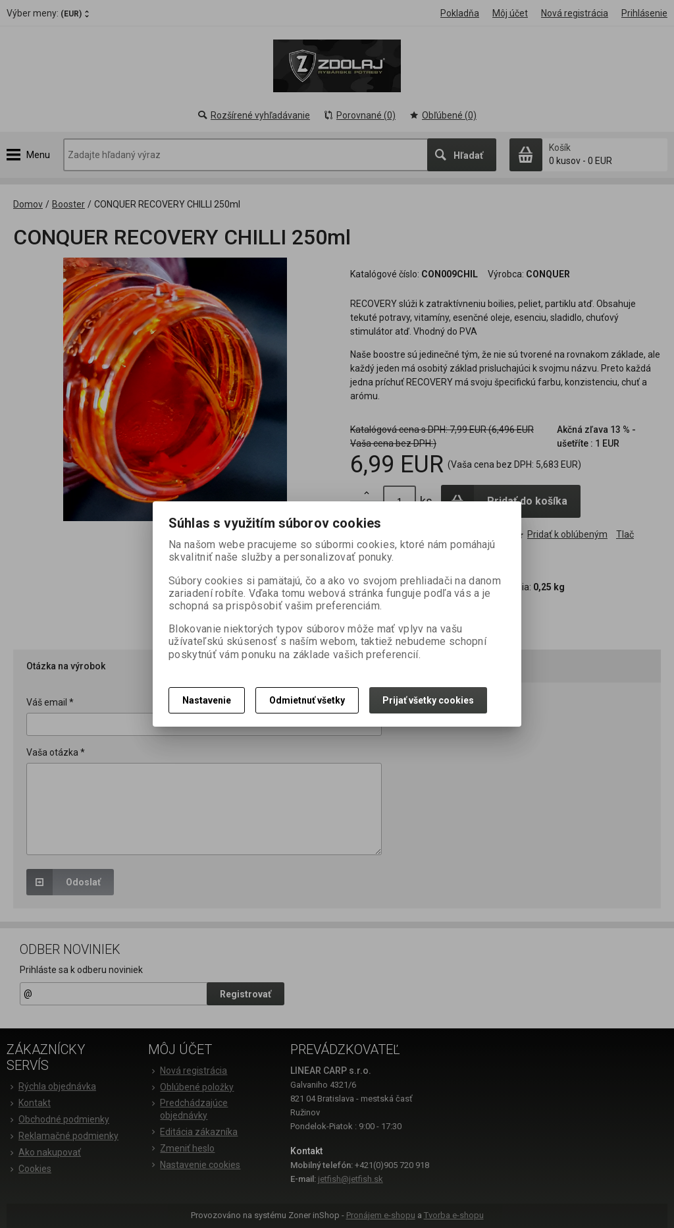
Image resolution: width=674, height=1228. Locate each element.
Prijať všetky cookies (428, 700)
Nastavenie (206, 700)
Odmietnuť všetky (307, 700)
